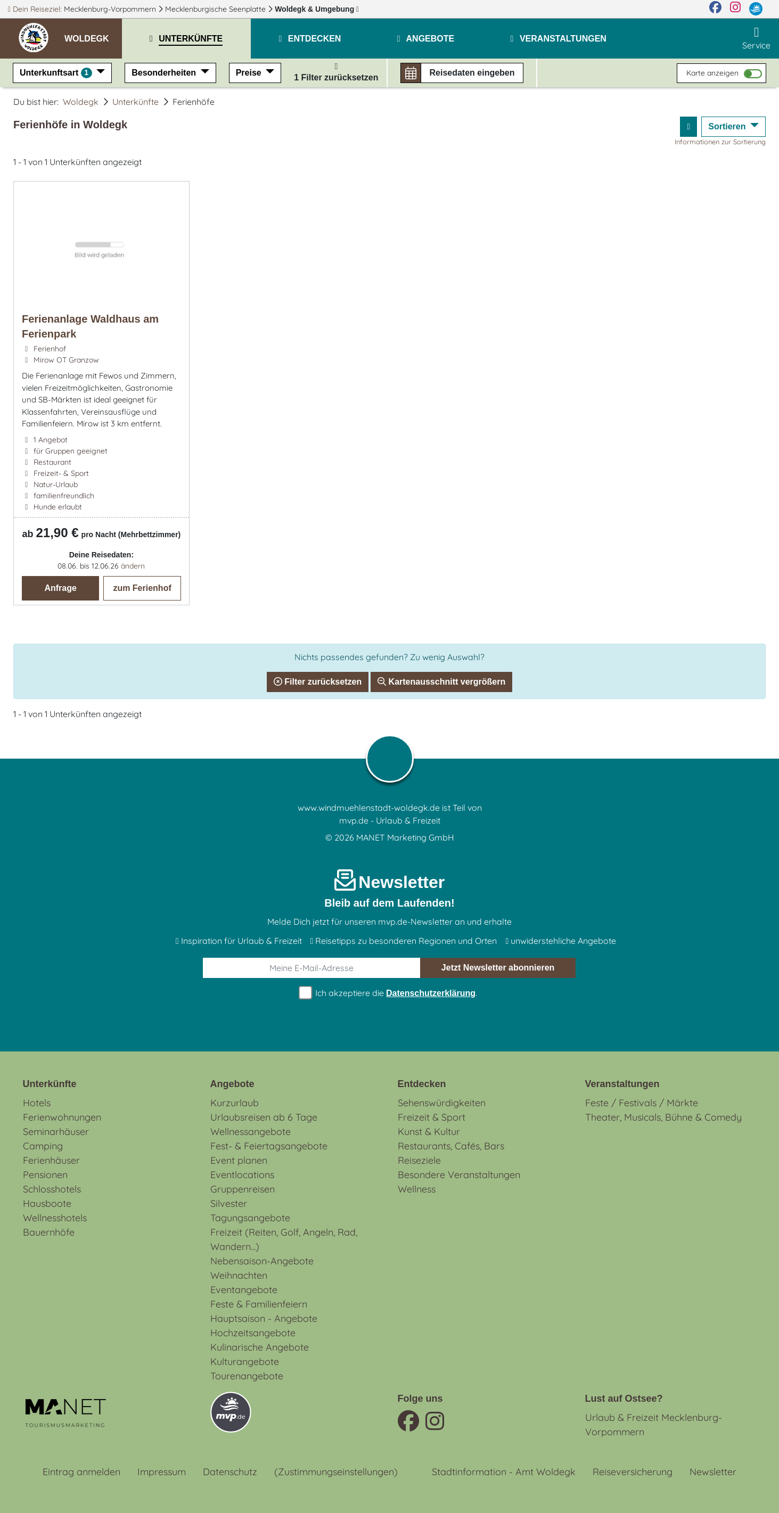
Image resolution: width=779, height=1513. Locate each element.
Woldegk (317, 9)
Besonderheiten (165, 72)
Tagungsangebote (250, 1218)
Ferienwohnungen (62, 1117)
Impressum (161, 1472)
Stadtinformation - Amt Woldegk (504, 1472)
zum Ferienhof (142, 588)
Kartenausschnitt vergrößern (441, 681)
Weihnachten (238, 1275)
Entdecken (422, 1084)
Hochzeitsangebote (253, 1333)
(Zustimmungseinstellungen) (336, 1472)
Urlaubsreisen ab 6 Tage (263, 1117)
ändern (133, 566)
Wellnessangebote (250, 1131)
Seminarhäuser (56, 1131)
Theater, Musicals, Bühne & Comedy (663, 1117)
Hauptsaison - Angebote (263, 1318)
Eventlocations (242, 1175)
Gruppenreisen (242, 1189)
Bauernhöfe (49, 1232)
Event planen (238, 1160)
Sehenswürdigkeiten (442, 1103)
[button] (93, 34)
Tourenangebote (246, 1376)
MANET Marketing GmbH (405, 837)
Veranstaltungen (622, 1084)
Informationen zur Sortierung (720, 141)
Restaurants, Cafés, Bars (451, 1146)
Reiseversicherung (633, 1472)
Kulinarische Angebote (259, 1347)
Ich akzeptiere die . (389, 993)
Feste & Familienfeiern (258, 1304)
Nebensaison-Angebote (262, 1261)
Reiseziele (419, 1160)
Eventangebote (243, 1290)
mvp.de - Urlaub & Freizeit (389, 820)
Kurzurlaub (234, 1103)
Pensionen (45, 1175)
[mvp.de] (755, 9)
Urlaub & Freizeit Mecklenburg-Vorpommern (653, 1424)
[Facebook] (715, 9)
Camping (43, 1146)
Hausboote (47, 1203)
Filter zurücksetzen (318, 681)
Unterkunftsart (57, 73)
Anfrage (60, 588)
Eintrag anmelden (81, 1472)
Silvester (228, 1203)
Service (756, 38)
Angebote (232, 1084)
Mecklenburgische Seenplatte (216, 9)
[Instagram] (735, 9)
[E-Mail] (312, 968)
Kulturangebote (244, 1361)
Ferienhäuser (51, 1160)
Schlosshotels (52, 1189)
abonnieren (498, 967)
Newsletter (713, 1472)
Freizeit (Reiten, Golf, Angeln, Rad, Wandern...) (283, 1239)
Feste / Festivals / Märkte (641, 1103)
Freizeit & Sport (431, 1117)
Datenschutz (230, 1472)
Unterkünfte (135, 101)
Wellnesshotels (55, 1218)
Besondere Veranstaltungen (459, 1175)
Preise (250, 72)
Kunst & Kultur (429, 1131)
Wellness (417, 1189)
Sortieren (728, 126)
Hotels (37, 1103)
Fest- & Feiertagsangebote (268, 1146)
